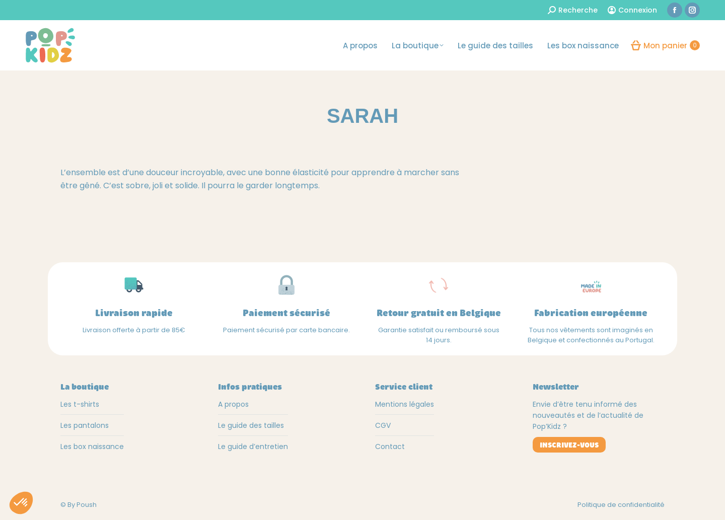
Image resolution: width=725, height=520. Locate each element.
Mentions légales (404, 404)
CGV (383, 425)
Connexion (632, 10)
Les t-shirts (79, 404)
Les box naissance (92, 446)
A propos (233, 404)
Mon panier (665, 45)
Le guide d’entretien (253, 446)
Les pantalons (84, 425)
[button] (21, 503)
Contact (390, 446)
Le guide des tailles (251, 425)
